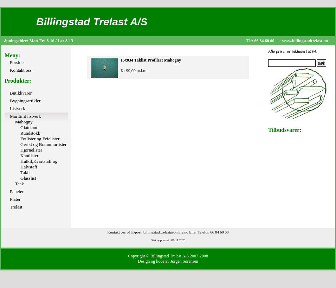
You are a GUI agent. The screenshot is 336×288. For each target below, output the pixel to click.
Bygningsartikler (25, 100)
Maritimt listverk (25, 116)
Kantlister (29, 155)
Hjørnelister (31, 150)
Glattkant (28, 127)
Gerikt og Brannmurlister (43, 144)
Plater (15, 199)
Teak (19, 183)
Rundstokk (30, 133)
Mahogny (24, 121)
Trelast (16, 207)
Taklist (26, 172)
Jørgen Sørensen (184, 261)
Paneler (17, 191)
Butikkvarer (21, 93)
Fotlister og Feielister (39, 138)
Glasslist (28, 178)
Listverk (17, 108)
